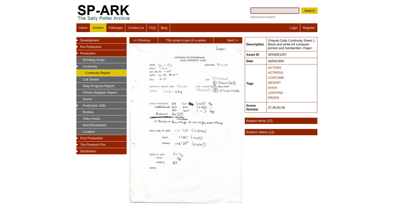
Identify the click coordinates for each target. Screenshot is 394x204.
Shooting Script (94, 60)
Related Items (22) (259, 121)
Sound (87, 99)
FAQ (152, 28)
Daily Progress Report (98, 86)
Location (89, 131)
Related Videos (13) (260, 132)
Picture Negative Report (100, 92)
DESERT (274, 83)
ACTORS (274, 68)
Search (309, 11)
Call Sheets (91, 79)
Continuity (90, 66)
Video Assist (91, 118)
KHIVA (272, 88)
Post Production (91, 138)
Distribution (88, 151)
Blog (164, 28)
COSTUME (276, 78)
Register (309, 28)
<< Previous (141, 40)
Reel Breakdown (94, 125)
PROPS (273, 98)
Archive (98, 28)
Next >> (232, 40)
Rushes (88, 112)
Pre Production (91, 47)
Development (89, 40)
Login (294, 28)
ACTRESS (275, 73)
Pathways (116, 28)
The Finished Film (93, 145)
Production (87, 53)
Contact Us (136, 28)
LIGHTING (275, 93)
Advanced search (263, 17)
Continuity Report (97, 73)
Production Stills (94, 105)
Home (83, 28)
